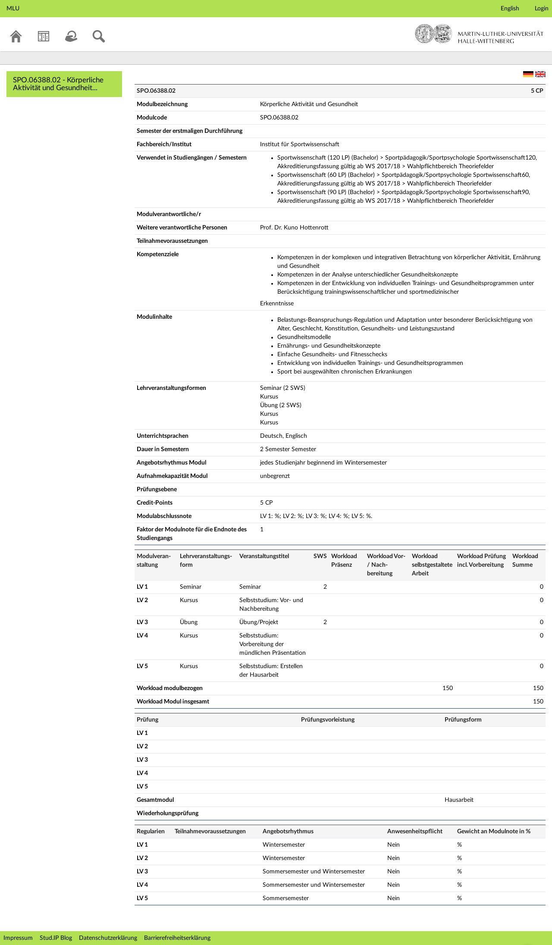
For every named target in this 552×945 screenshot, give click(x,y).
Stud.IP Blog (56, 938)
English (510, 9)
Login (542, 9)
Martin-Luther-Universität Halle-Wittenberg (479, 34)
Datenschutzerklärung (108, 938)
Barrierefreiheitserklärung (177, 938)
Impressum (18, 938)
